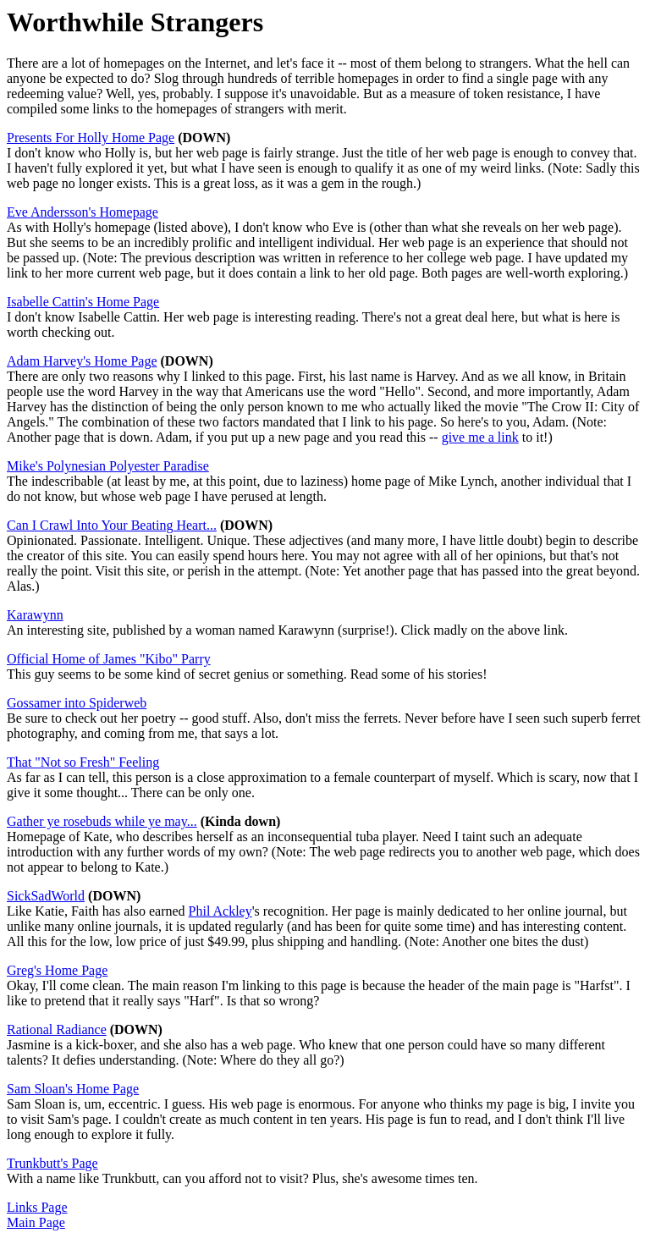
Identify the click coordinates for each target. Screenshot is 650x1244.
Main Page (36, 1222)
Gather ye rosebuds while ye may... (102, 821)
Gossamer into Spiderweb (76, 703)
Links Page (37, 1207)
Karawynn (35, 615)
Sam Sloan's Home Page (73, 1089)
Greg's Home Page (57, 970)
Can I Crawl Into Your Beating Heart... (112, 525)
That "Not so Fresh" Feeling (83, 762)
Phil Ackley (220, 911)
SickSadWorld (46, 896)
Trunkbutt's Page (52, 1163)
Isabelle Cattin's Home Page (83, 301)
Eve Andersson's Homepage (82, 212)
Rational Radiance (57, 1029)
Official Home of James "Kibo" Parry (109, 659)
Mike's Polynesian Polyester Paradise (108, 466)
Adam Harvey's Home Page (82, 361)
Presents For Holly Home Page (90, 137)
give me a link (480, 437)
